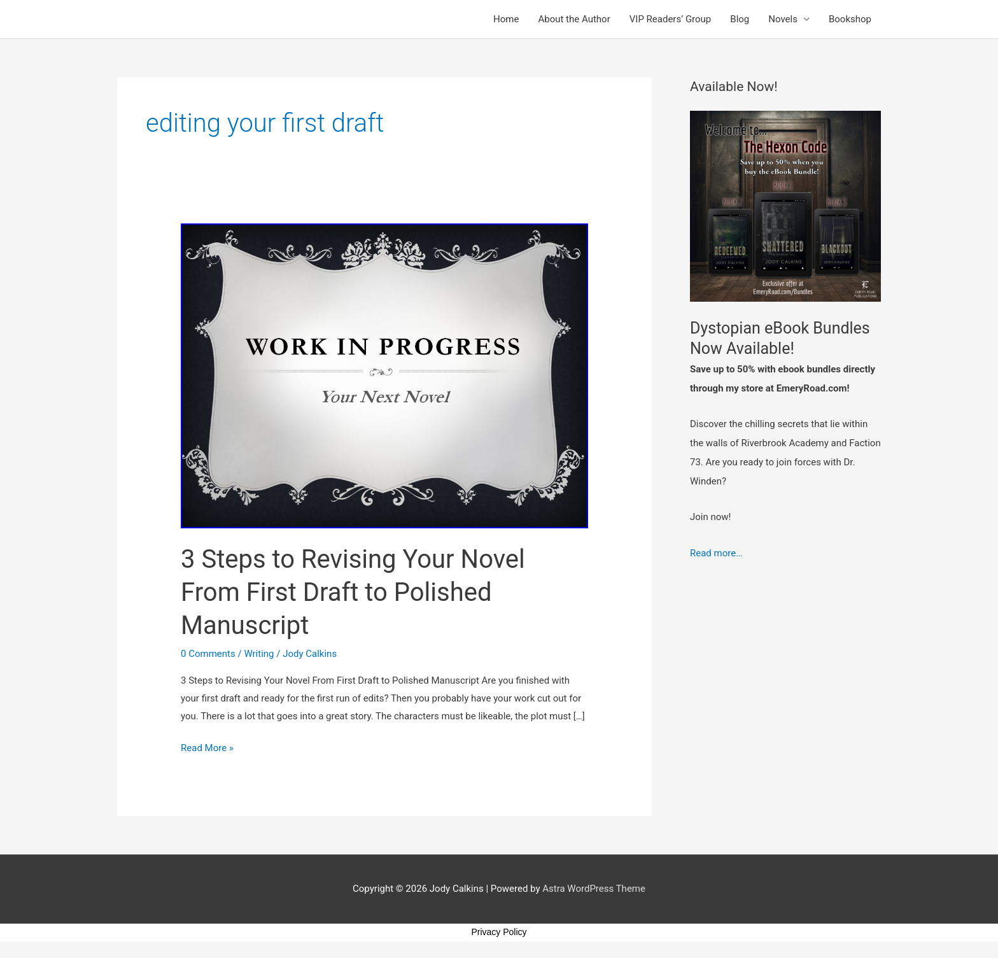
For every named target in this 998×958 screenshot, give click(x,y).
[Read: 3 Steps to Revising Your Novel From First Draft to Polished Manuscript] (384, 375)
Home (506, 19)
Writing (259, 653)
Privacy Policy (498, 932)
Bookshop (850, 19)
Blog (739, 19)
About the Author (574, 19)
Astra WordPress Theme (593, 888)
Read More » (207, 747)
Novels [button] (783, 19)
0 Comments (208, 653)
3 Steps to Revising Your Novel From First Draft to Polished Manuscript (353, 592)
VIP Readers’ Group (670, 19)
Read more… (716, 553)
